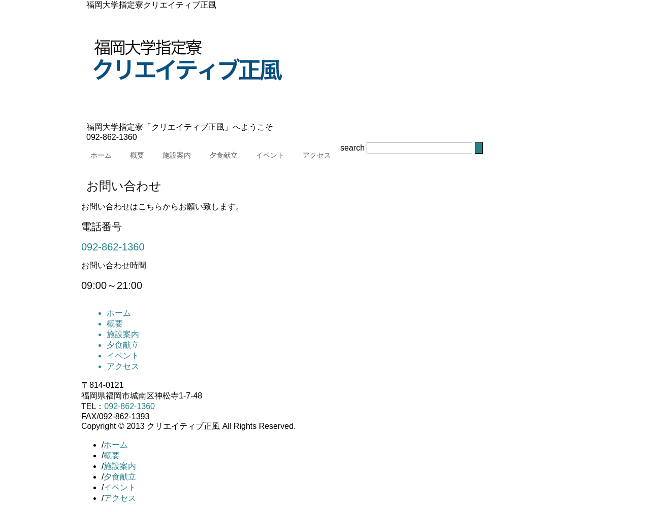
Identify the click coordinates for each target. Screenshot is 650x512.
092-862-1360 (113, 246)
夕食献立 (223, 155)
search (352, 147)
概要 (137, 155)
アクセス (317, 155)
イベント (270, 155)
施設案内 (176, 155)
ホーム (101, 155)
